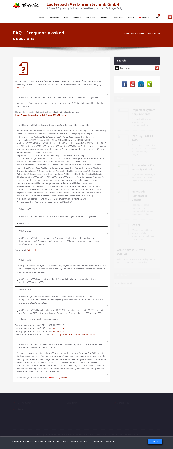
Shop (131, 17)
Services (77, 17)
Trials (66, 17)
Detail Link (32, 250)
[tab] (61, 101)
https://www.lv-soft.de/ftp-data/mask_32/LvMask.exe (41, 115)
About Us (104, 17)
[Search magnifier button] (157, 67)
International (119, 17)
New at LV (90, 17)
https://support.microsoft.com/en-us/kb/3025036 (72, 334)
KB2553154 (58, 328)
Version (42, 17)
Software (54, 17)
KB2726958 (58, 331)
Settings (156, 441)
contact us (19, 87)
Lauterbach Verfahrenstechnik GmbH (83, 4)
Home (127, 33)
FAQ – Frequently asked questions (146, 33)
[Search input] (137, 67)
